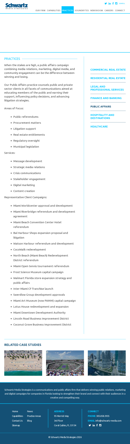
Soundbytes (82, 10)
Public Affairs (100, 106)
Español (122, 3)
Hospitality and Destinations (102, 116)
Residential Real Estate (107, 78)
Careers (109, 10)
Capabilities (53, 10)
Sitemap (16, 425)
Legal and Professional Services (107, 88)
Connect (120, 10)
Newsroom (96, 10)
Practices (67, 10)
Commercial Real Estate (108, 69)
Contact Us (17, 420)
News (30, 411)
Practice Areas (34, 416)
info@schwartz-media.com (108, 420)
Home (15, 411)
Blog (29, 420)
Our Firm (40, 10)
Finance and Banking (106, 98)
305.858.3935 (102, 416)
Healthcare (99, 126)
